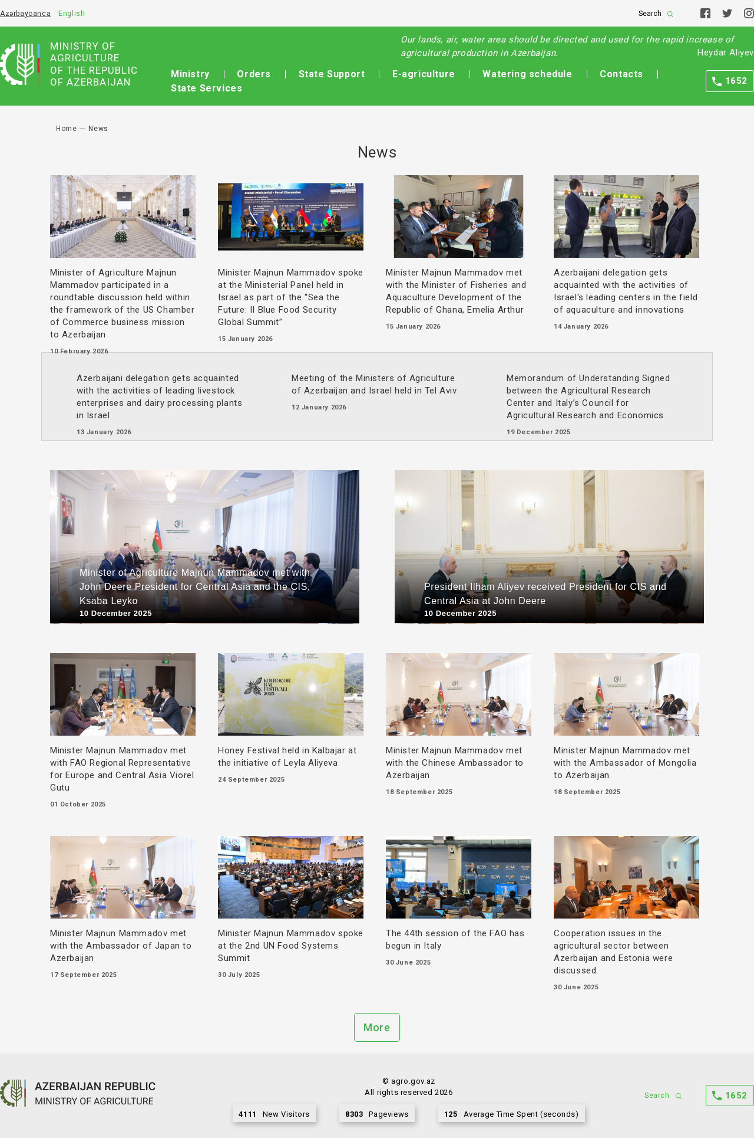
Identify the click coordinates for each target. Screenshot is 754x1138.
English (71, 13)
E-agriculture (423, 74)
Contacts (621, 74)
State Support (332, 74)
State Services (206, 88)
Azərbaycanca (25, 13)
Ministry (190, 74)
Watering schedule (527, 74)
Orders (254, 74)
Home (66, 128)
